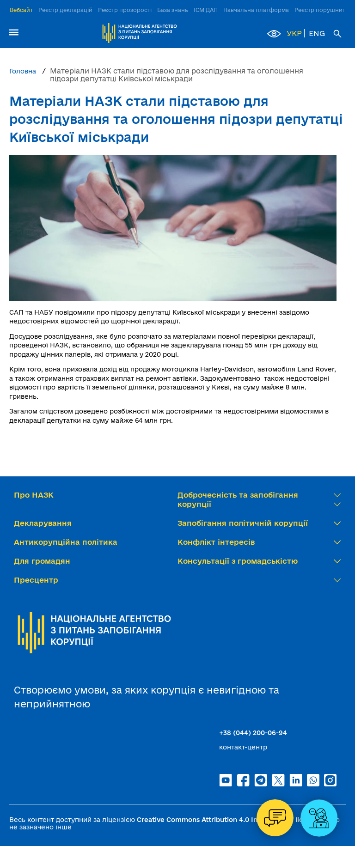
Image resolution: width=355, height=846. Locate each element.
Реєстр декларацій (65, 10)
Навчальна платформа (256, 10)
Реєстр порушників (322, 10)
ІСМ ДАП (206, 10)
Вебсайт (21, 10)
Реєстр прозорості (125, 10)
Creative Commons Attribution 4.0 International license (227, 819)
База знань (172, 10)
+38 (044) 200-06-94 (253, 732)
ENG (317, 33)
